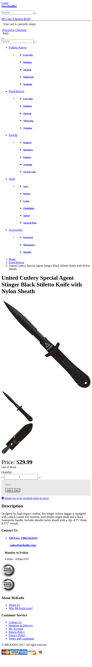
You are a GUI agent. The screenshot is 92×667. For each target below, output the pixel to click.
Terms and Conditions (21, 638)
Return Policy (17, 632)
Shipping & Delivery (21, 625)
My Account (16, 628)
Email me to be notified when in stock (25, 498)
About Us (14, 605)
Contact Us (15, 622)
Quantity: (6, 472)
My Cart (15, 18)
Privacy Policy (17, 635)
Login (4, 3)
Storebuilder (9, 6)
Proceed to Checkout (14, 30)
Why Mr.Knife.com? (21, 608)
